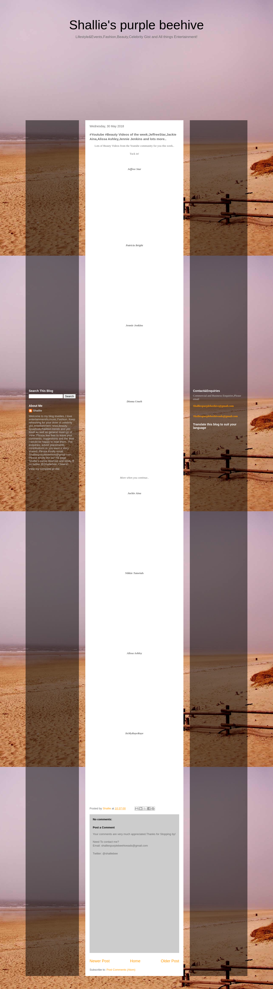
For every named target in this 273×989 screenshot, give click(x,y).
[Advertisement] (136, 81)
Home (135, 961)
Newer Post (100, 961)
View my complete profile (44, 468)
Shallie (37, 410)
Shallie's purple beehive (136, 25)
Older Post (170, 961)
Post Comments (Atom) (121, 969)
